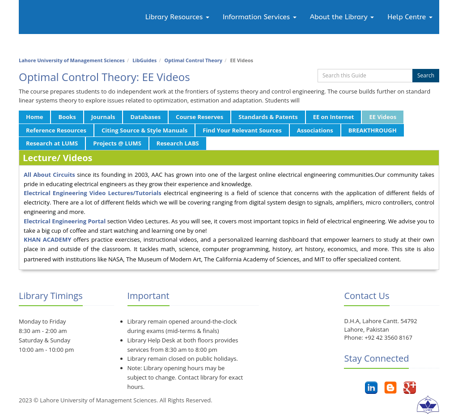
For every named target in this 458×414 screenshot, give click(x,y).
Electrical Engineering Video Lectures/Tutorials (92, 193)
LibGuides (144, 60)
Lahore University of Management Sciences (72, 60)
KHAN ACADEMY (48, 239)
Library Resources (177, 17)
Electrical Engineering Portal (65, 221)
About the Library (342, 17)
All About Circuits (49, 175)
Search (425, 75)
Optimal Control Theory (194, 60)
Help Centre (410, 17)
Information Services (260, 17)
